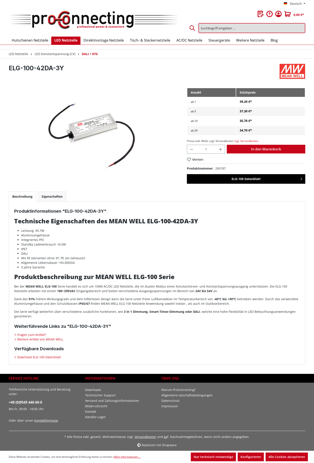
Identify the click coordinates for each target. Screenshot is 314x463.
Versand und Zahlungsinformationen (112, 401)
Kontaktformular (46, 420)
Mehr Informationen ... (127, 457)
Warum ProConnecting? (178, 390)
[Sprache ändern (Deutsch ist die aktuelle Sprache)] (294, 3)
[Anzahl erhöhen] (220, 149)
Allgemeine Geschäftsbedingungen (187, 395)
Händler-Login (95, 417)
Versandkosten (145, 437)
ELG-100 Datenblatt (246, 179)
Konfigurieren (251, 457)
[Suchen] (192, 28)
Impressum (169, 406)
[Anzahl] (206, 149)
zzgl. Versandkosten (246, 141)
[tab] (22, 196)
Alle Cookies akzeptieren (286, 457)
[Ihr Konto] (278, 14)
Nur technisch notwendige (213, 457)
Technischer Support (100, 395)
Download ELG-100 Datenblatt (38, 357)
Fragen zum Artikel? (31, 335)
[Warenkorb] (294, 14)
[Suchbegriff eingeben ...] (251, 28)
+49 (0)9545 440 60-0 (25, 402)
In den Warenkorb (266, 149)
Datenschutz (170, 401)
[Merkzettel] (260, 14)
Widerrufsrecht (96, 406)
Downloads (93, 390)
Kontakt (90, 411)
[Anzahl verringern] (191, 149)
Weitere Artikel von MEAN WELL (39, 339)
